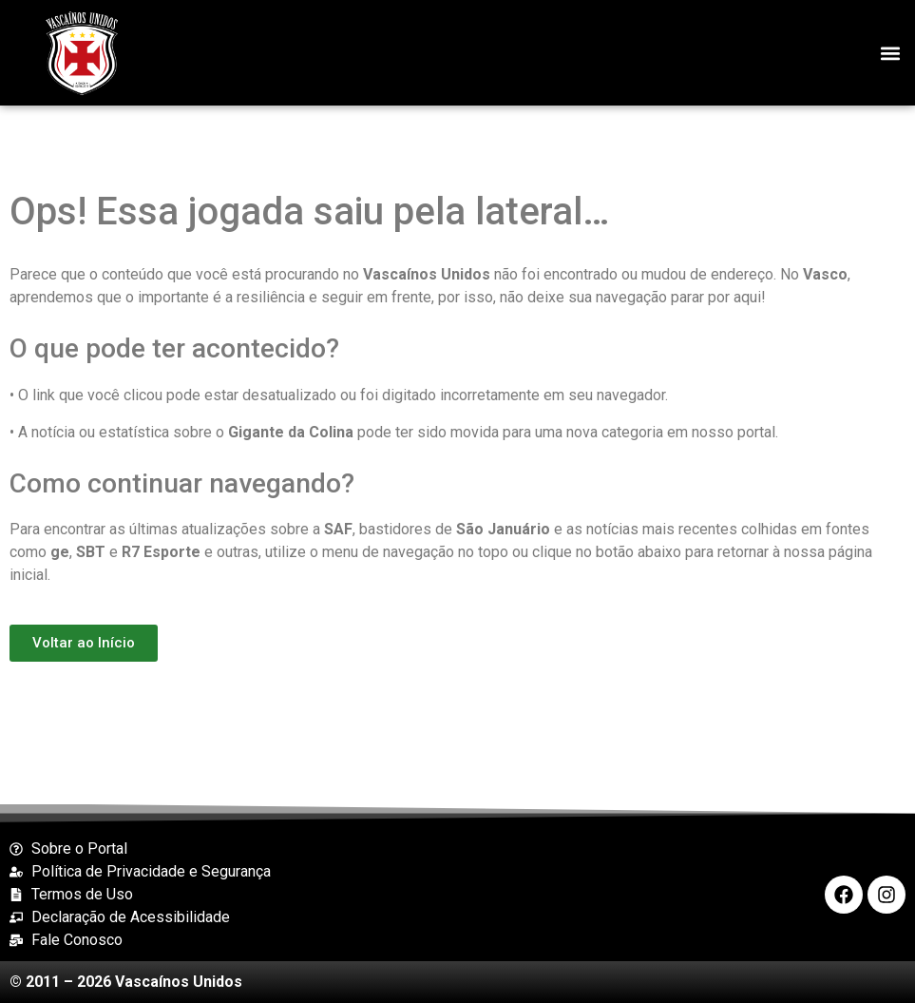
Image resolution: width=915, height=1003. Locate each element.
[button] (889, 52)
